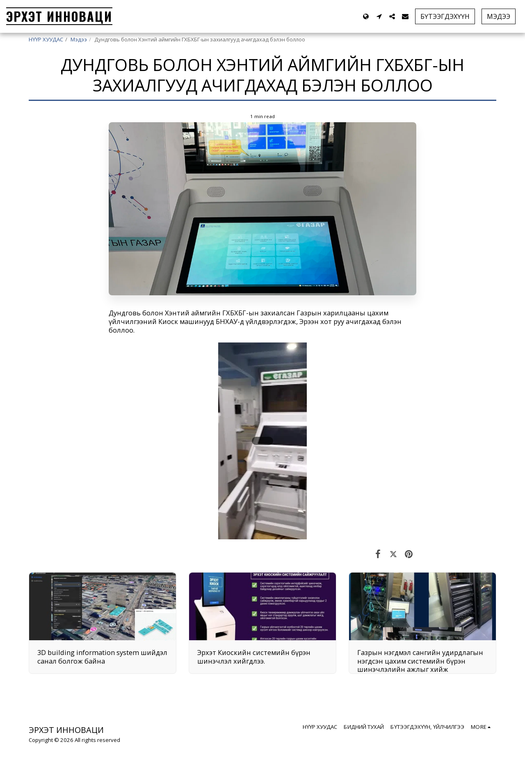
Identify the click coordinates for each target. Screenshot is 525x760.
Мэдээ (79, 39)
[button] (379, 16)
